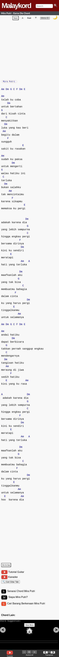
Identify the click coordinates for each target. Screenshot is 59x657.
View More (29, 630)
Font (29, 19)
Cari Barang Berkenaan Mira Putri (26, 607)
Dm (7, 91)
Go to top (6, 567)
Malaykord (16, 6)
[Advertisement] (29, 50)
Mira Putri (9, 82)
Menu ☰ (45, 18)
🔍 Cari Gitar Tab (11, 584)
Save (16, 19)
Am (2, 91)
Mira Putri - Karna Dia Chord (15, 13)
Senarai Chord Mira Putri (21, 594)
